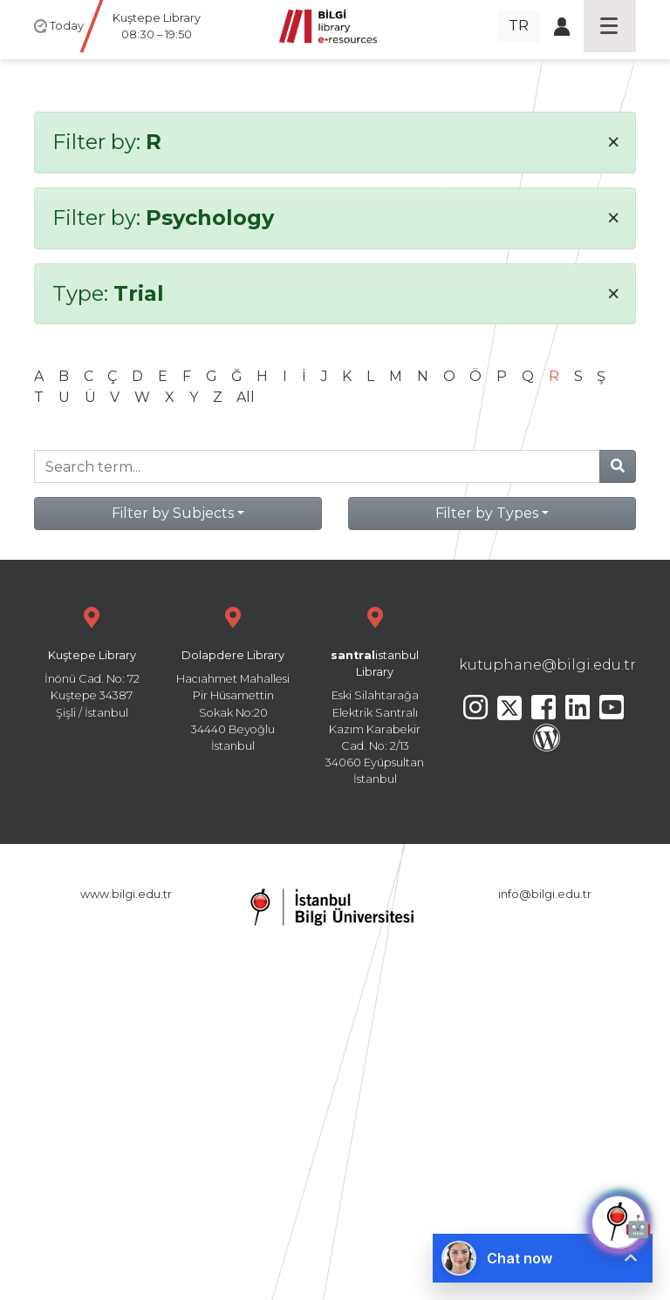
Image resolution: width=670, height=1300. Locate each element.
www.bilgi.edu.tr (126, 894)
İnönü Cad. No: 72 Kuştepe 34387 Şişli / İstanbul (91, 660)
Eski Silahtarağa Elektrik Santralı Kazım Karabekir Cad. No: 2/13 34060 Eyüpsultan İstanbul (375, 694)
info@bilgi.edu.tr (544, 894)
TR (519, 25)
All (245, 397)
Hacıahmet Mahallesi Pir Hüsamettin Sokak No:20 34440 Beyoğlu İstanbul (233, 677)
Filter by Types (486, 513)
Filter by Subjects (173, 513)
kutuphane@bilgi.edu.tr (547, 665)
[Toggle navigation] (610, 26)
